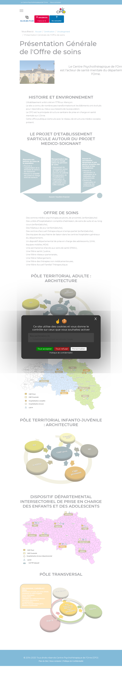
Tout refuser (62, 349)
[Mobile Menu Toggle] (21, 10)
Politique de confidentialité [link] (61, 353)
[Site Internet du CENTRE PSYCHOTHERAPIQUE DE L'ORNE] (61, 11)
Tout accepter (45, 349)
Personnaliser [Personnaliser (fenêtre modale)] (78, 349)
